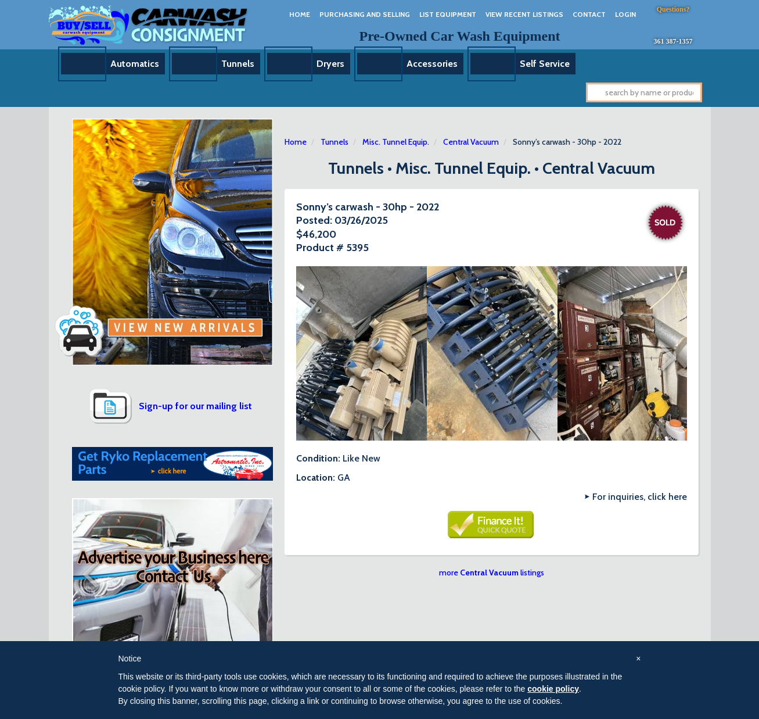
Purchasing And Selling (364, 14)
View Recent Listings (524, 14)
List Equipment (447, 14)
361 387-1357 (673, 41)
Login (625, 14)
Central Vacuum (471, 142)
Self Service (545, 63)
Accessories (432, 63)
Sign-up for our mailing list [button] (195, 406)
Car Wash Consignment (149, 24)
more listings (491, 572)
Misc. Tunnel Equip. (395, 142)
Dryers (330, 63)
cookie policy (553, 688)
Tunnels (237, 63)
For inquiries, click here (639, 496)
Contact (589, 14)
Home (299, 14)
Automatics (134, 63)
